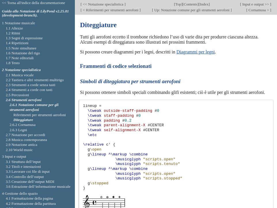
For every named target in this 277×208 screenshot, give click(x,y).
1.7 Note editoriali (20, 58)
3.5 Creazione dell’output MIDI (30, 181)
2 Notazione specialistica (21, 70)
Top (178, 4)
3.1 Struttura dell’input (23, 161)
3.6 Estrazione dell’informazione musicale (38, 186)
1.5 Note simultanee (21, 48)
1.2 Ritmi (13, 33)
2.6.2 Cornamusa (22, 124)
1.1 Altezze (14, 28)
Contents (190, 4)
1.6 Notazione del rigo (23, 53)
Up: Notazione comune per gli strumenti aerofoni (191, 10)
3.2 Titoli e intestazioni (23, 166)
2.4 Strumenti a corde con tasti (29, 90)
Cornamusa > (259, 10)
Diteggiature (23, 120)
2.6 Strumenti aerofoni (23, 100)
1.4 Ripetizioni (17, 43)
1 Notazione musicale (18, 23)
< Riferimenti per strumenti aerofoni (110, 10)
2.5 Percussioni (17, 95)
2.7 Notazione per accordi (25, 135)
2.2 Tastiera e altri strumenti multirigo (35, 80)
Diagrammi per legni (196, 51)
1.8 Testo (13, 63)
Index (204, 4)
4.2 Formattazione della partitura (31, 203)
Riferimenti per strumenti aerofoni (39, 115)
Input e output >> (255, 4)
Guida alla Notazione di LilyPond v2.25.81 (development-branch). (35, 13)
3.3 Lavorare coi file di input (28, 171)
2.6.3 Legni (18, 130)
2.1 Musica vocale (20, 75)
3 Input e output (14, 156)
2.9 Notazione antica (21, 144)
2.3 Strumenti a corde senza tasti (30, 85)
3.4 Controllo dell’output (25, 176)
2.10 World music (19, 150)
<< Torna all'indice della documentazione (33, 3)
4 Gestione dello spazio (20, 193)
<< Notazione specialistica (103, 4)
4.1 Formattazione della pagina (29, 198)
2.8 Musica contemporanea (26, 140)
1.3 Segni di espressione (24, 38)
